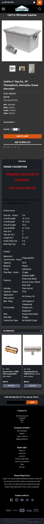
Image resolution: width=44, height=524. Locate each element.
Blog (22, 464)
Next (41, 331)
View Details (11, 385)
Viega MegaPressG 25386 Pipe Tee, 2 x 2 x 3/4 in (32, 374)
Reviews (22, 467)
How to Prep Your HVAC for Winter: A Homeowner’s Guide (22, 481)
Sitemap (24, 520)
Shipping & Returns (22, 439)
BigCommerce (14, 522)
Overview (22, 161)
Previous (37, 331)
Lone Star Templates (32, 522)
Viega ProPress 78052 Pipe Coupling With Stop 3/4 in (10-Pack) (11, 374)
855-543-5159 (7, 2)
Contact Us (22, 453)
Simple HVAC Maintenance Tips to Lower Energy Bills (22, 487)
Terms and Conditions (22, 461)
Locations (22, 456)
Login (18, 436)
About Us (22, 451)
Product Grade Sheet (22, 459)
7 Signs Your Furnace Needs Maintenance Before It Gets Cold (22, 479)
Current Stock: (9, 122)
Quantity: (7, 129)
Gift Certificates (22, 431)
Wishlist (22, 433)
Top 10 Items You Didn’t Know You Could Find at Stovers (22, 484)
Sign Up (24, 436)
